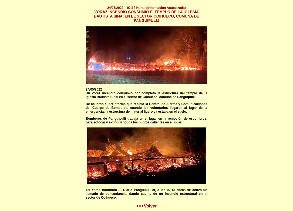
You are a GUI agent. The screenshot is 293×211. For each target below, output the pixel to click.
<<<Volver (146, 206)
